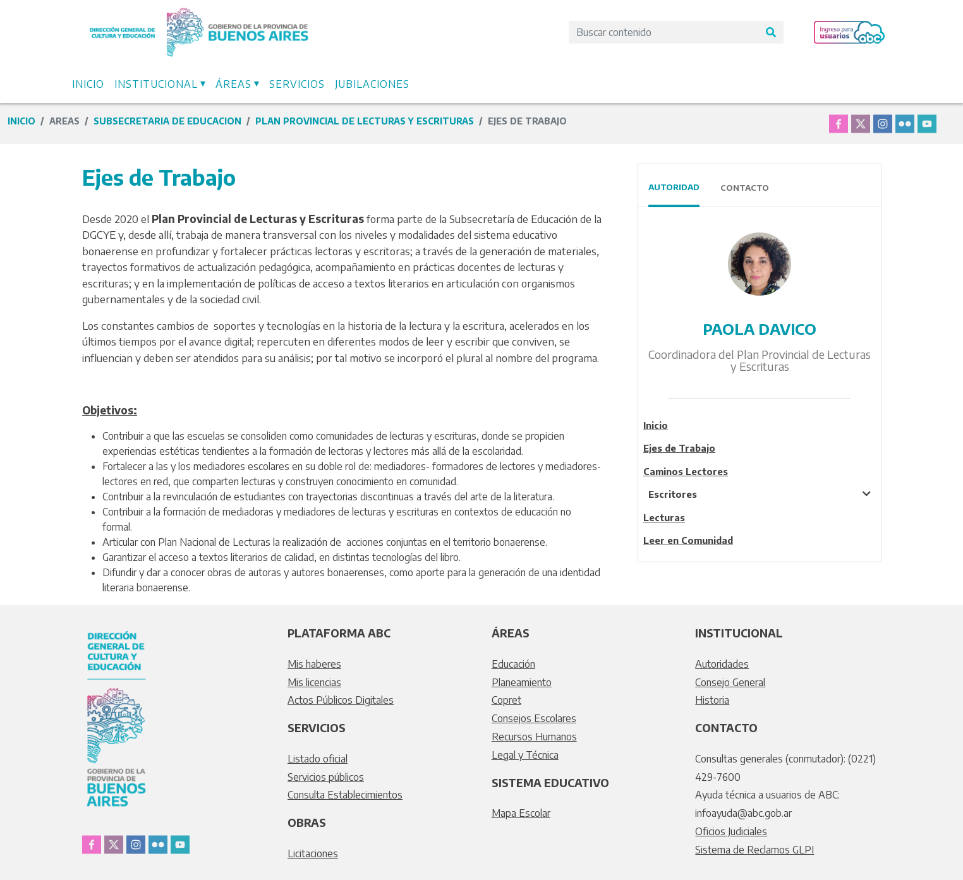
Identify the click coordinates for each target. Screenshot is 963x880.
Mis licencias (314, 682)
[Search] (663, 32)
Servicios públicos (326, 777)
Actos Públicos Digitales (341, 700)
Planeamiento (522, 682)
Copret (506, 700)
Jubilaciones (372, 84)
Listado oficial (318, 758)
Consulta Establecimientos (345, 794)
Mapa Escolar (521, 813)
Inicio (88, 84)
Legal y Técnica (525, 755)
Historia (712, 700)
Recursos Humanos (534, 736)
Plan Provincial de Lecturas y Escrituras (364, 121)
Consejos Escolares (534, 718)
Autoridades (722, 664)
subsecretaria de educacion (167, 121)
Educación (513, 664)
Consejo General (730, 682)
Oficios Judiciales (731, 831)
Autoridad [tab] (674, 187)
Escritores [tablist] (672, 494)
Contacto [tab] (744, 188)
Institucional (156, 84)
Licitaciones (313, 853)
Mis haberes (314, 664)
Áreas (233, 84)
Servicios (297, 84)
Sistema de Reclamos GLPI (754, 849)
